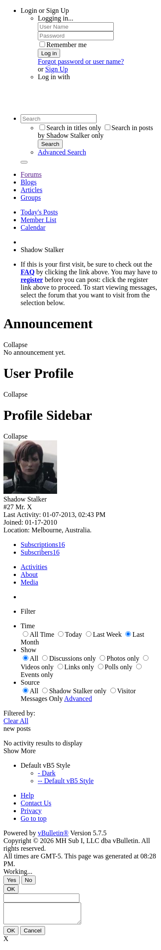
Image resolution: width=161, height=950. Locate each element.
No (28, 880)
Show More (19, 750)
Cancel (33, 934)
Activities (34, 566)
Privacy (31, 810)
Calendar (33, 227)
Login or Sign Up (45, 10)
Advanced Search (62, 152)
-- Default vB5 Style (66, 780)
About (29, 574)
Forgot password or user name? (81, 61)
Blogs (28, 182)
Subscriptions (39, 544)
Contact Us (36, 803)
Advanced (78, 698)
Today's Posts (39, 212)
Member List (38, 219)
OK (11, 889)
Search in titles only (70, 127)
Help (27, 795)
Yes (11, 880)
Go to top (33, 818)
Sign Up (56, 69)
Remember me (63, 44)
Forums (31, 174)
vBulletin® (53, 833)
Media (29, 582)
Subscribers (37, 552)
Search (50, 144)
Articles (32, 189)
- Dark (46, 773)
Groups (31, 197)
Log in (49, 53)
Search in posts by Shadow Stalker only (95, 131)
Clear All (15, 720)
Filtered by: (19, 713)
